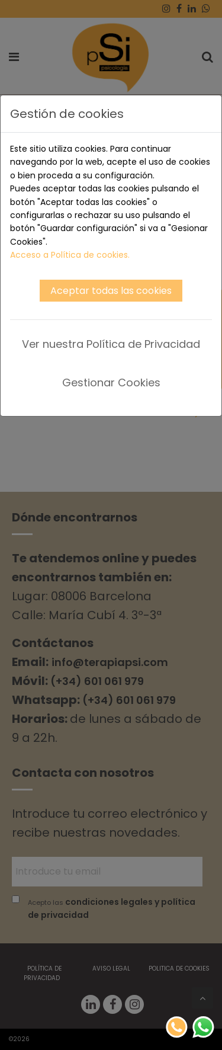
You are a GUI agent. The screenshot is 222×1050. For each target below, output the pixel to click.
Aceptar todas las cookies (111, 290)
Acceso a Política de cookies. (70, 255)
